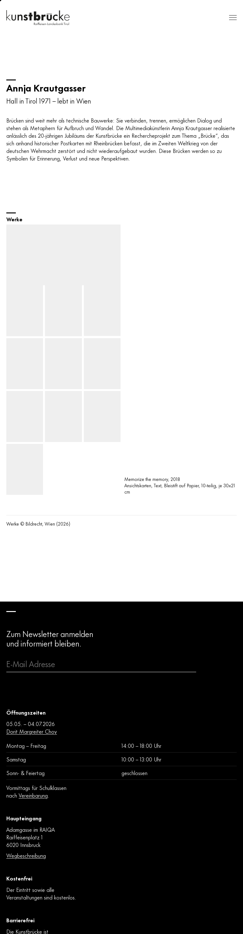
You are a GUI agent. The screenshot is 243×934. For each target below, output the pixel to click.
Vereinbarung (33, 795)
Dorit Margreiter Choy (31, 731)
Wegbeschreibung (26, 855)
